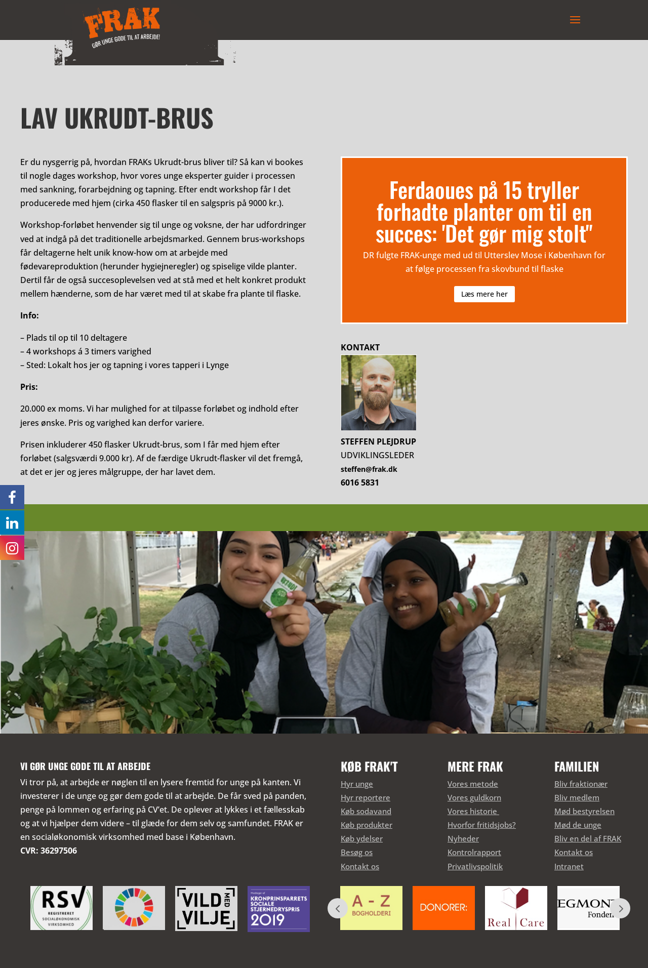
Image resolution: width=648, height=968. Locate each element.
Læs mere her (484, 294)
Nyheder (463, 838)
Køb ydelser (362, 838)
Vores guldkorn (474, 797)
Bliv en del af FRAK (587, 838)
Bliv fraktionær (581, 784)
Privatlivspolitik (475, 866)
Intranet (569, 866)
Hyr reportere (365, 797)
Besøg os (357, 852)
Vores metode (473, 784)
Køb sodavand (366, 811)
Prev (338, 908)
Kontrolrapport (474, 852)
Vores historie (473, 811)
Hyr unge (357, 784)
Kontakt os (360, 866)
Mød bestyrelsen (584, 811)
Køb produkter (366, 825)
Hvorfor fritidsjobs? (482, 825)
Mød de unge (577, 825)
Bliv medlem (576, 797)
